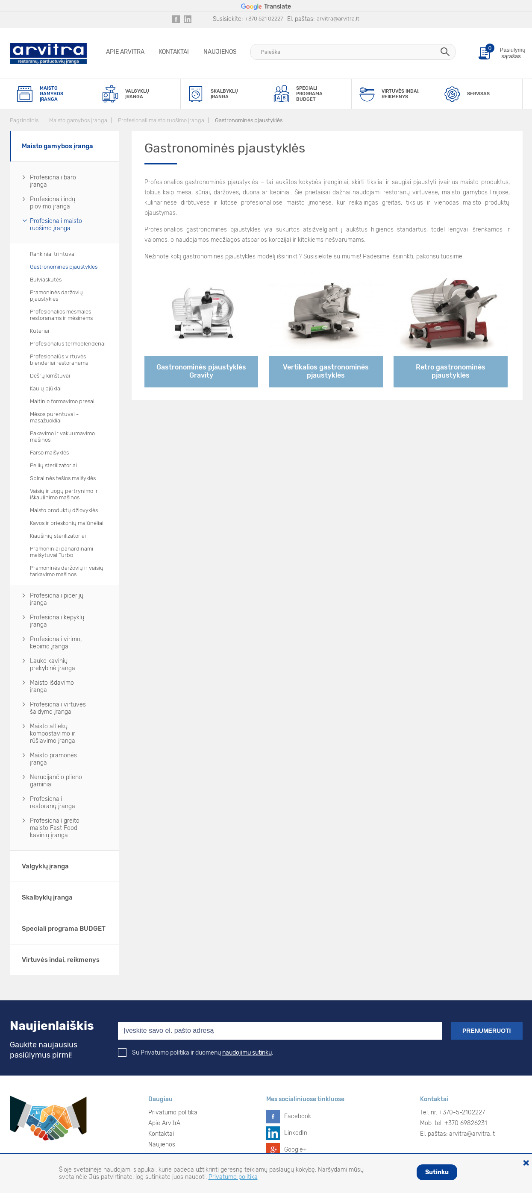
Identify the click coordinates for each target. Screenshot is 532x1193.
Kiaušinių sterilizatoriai (58, 536)
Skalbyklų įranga (47, 897)
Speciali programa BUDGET (64, 928)
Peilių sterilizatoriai (53, 465)
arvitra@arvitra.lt (338, 18)
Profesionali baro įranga (53, 181)
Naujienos (220, 52)
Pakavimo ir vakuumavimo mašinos (62, 436)
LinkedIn (295, 1133)
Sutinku (437, 1172)
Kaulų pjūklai (46, 388)
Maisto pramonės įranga (53, 759)
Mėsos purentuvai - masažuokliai (54, 417)
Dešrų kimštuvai (50, 375)
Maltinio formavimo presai (62, 401)
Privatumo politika (172, 1112)
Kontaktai (174, 52)
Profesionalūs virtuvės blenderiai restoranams (59, 359)
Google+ (295, 1149)
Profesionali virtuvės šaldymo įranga (58, 708)
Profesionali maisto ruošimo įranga (161, 120)
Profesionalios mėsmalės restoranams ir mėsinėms (61, 314)
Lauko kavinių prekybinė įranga (52, 664)
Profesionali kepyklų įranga (57, 621)
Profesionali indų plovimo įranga (52, 203)
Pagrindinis (24, 120)
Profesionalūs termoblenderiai (68, 343)
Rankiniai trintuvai (53, 254)
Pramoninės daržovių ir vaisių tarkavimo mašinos (66, 571)
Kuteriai (39, 331)
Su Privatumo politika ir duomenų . (195, 1052)
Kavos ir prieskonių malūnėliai (66, 523)
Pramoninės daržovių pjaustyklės (56, 295)
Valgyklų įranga (45, 866)
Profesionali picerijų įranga (56, 599)
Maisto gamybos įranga (78, 120)
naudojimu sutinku (247, 1052)
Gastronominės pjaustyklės (248, 120)
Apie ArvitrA (125, 52)
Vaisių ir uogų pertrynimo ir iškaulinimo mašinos (64, 494)
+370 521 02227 (264, 18)
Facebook (297, 1116)
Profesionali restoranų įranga (52, 802)
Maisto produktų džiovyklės (64, 510)
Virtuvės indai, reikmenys (61, 960)
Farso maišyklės (49, 452)
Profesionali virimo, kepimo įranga (56, 643)
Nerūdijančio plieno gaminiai (56, 781)
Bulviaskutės (46, 279)
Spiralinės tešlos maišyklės (63, 478)
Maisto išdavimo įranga (52, 686)
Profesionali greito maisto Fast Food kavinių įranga (54, 828)
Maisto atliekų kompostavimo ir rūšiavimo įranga (52, 734)
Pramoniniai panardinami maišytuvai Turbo (61, 551)
